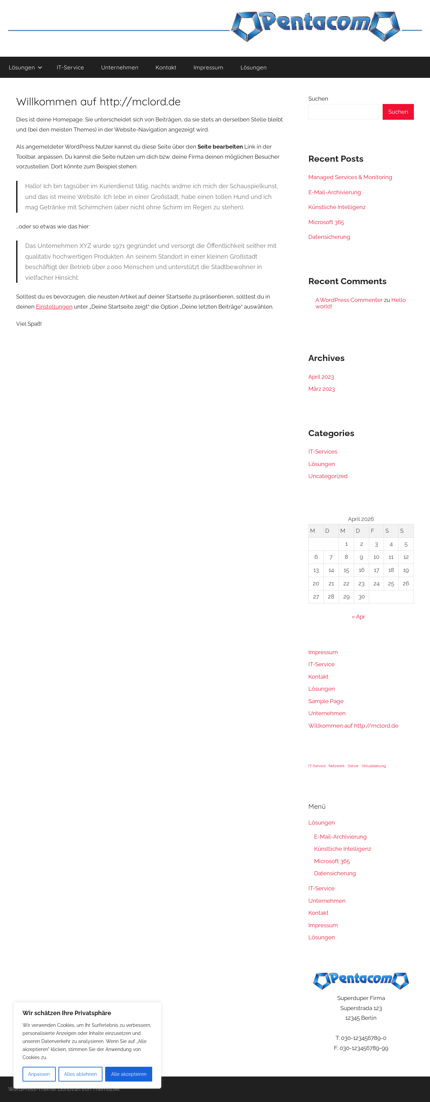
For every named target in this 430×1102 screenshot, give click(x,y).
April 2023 (321, 376)
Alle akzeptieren (128, 1074)
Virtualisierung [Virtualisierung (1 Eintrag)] (374, 766)
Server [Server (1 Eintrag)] (353, 766)
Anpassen (39, 1074)
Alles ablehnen (80, 1074)
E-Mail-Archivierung (334, 192)
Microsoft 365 (326, 222)
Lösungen (25, 67)
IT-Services (322, 451)
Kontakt (166, 67)
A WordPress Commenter (349, 300)
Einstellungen (54, 306)
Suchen (318, 98)
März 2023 (321, 388)
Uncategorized (328, 476)
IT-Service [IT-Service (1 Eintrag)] (317, 766)
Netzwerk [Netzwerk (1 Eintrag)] (337, 766)
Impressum (208, 67)
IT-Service (70, 67)
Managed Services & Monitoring (350, 177)
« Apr (358, 616)
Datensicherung (329, 236)
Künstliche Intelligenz (337, 207)
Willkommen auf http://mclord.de (353, 725)
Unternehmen (119, 67)
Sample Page (326, 701)
